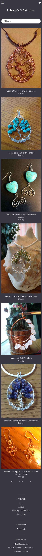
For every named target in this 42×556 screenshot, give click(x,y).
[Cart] (39, 3)
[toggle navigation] (2, 3)
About (21, 507)
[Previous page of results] (12, 481)
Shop (21, 503)
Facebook (21, 529)
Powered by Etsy (21, 551)
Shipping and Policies (21, 511)
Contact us (21, 514)
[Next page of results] (30, 481)
